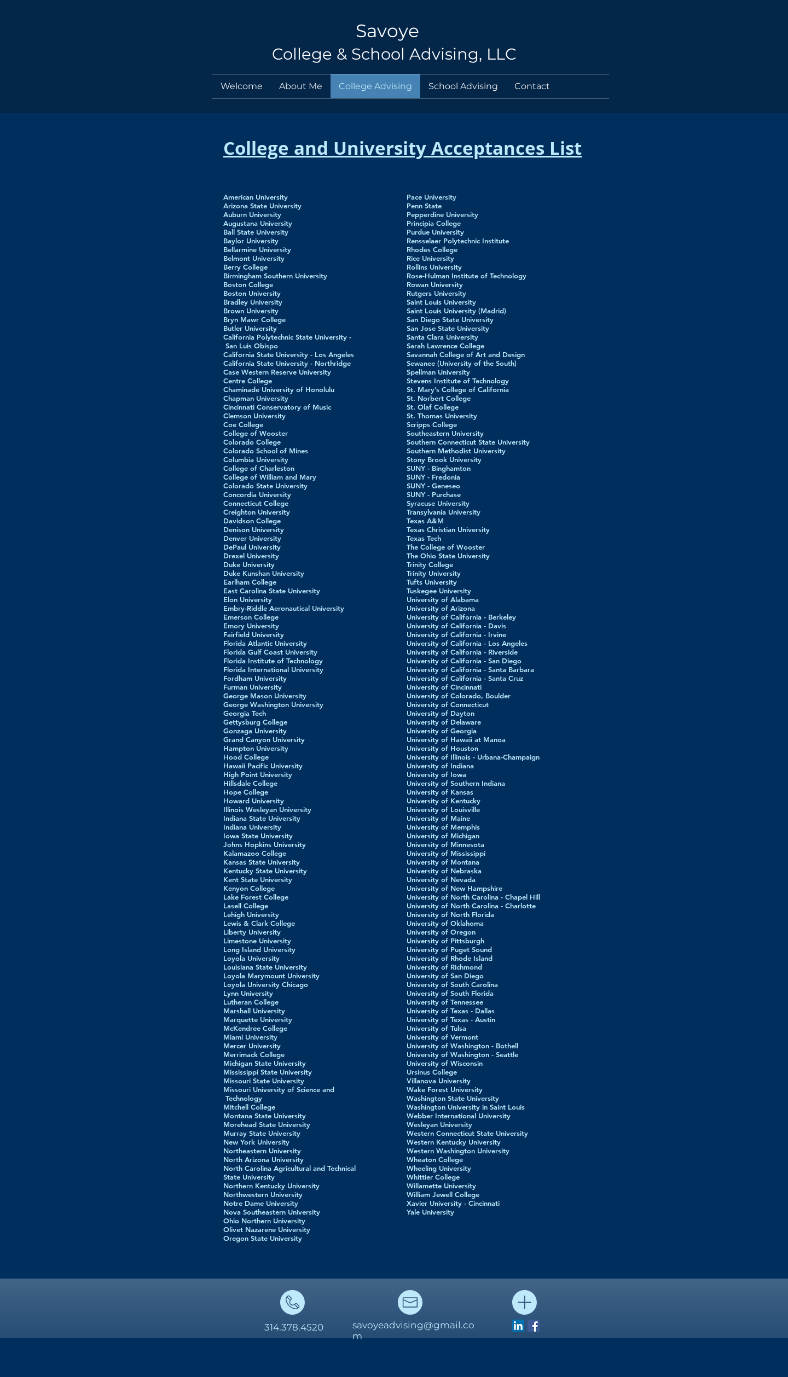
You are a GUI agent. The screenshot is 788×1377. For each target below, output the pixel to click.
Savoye (387, 31)
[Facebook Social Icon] (534, 1326)
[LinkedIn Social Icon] (518, 1326)
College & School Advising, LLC (394, 53)
